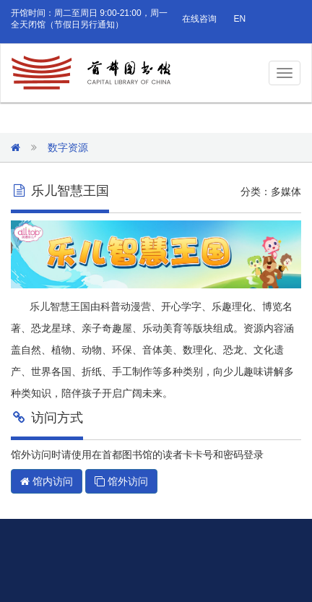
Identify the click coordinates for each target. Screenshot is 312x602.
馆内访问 (46, 481)
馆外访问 (121, 481)
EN (239, 19)
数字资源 (68, 147)
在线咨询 (199, 19)
